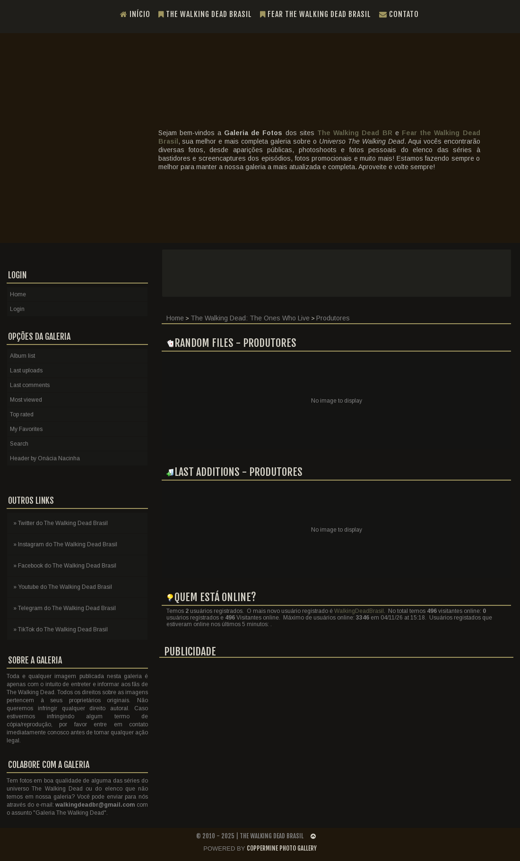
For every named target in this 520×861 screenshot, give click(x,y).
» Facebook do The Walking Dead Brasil (64, 565)
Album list (22, 356)
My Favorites (26, 429)
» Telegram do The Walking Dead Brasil (64, 608)
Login (17, 309)
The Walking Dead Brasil (205, 14)
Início (135, 14)
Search (19, 443)
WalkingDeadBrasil (359, 611)
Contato (399, 14)
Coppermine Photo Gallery (282, 848)
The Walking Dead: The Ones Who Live (250, 318)
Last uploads (26, 370)
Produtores (333, 318)
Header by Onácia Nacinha (45, 458)
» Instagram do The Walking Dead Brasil (65, 544)
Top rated (22, 414)
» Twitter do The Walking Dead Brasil (60, 523)
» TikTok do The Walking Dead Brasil (60, 629)
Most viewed (26, 399)
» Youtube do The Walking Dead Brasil (62, 587)
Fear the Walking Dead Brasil (315, 14)
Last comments (30, 385)
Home (175, 318)
